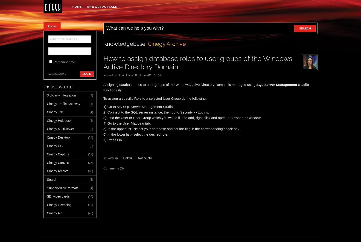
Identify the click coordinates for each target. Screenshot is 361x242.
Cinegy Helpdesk (70, 121)
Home (77, 7)
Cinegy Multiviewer (70, 129)
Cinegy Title (70, 112)
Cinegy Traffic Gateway (70, 104)
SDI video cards (70, 196)
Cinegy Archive (70, 171)
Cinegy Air (70, 213)
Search (70, 180)
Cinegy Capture (70, 154)
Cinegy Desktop (70, 137)
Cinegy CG (70, 146)
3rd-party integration (70, 95)
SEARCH (305, 28)
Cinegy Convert (70, 163)
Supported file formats (70, 188)
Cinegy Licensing (70, 205)
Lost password (57, 73)
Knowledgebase (102, 7)
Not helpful (144, 158)
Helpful (127, 158)
